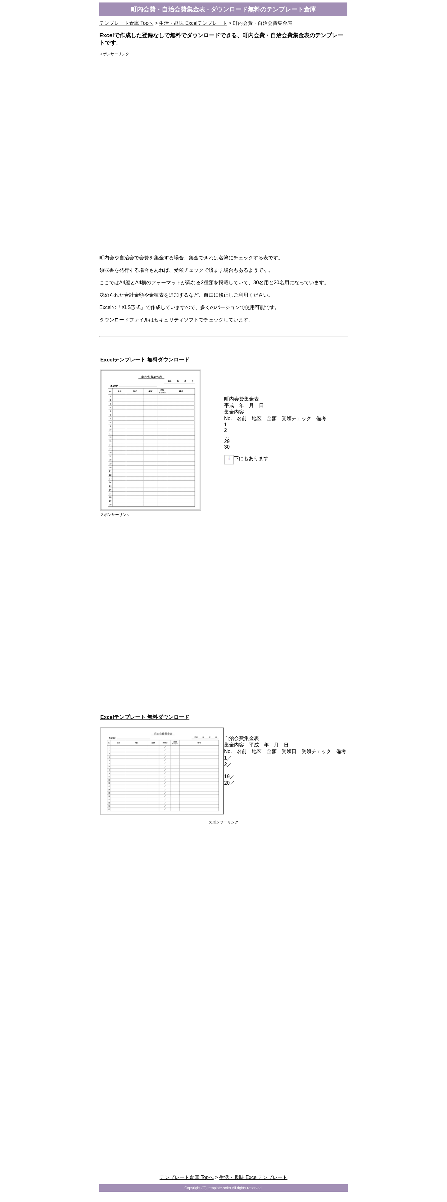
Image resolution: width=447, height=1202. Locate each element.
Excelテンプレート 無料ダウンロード (144, 360)
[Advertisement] (223, 104)
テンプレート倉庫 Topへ (126, 23)
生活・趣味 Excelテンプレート (193, 23)
